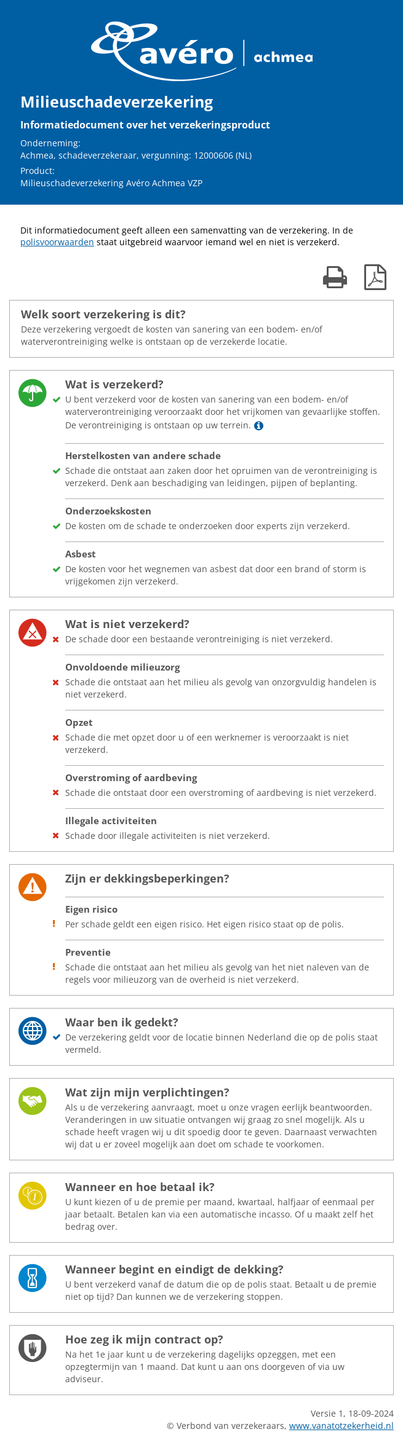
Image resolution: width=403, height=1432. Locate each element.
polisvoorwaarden (57, 242)
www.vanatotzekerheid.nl (341, 1425)
